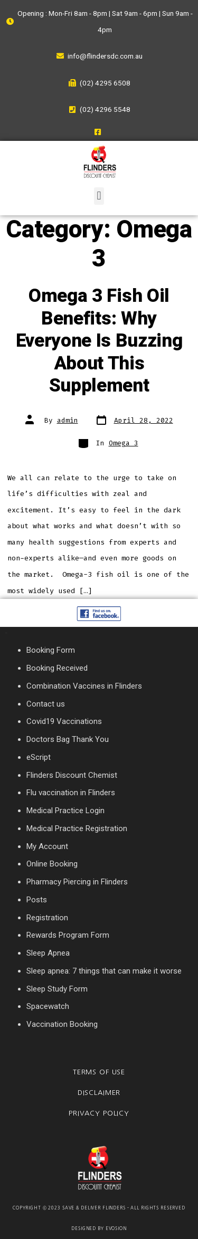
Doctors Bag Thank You (67, 739)
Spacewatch (47, 1006)
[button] (99, 196)
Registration (47, 917)
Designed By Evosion (99, 1228)
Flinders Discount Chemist (71, 775)
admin (67, 420)
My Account (47, 846)
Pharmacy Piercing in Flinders (77, 882)
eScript (38, 757)
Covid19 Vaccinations (64, 721)
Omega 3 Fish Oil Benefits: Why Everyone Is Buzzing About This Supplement (99, 340)
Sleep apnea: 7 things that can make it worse (104, 971)
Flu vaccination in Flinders (70, 792)
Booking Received (57, 668)
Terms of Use (99, 1072)
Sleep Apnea (48, 953)
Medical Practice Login (65, 810)
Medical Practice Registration (76, 828)
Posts (36, 899)
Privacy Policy (99, 1113)
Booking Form (50, 650)
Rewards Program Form (67, 935)
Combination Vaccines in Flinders (84, 686)
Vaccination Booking (62, 1024)
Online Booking (52, 864)
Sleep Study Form (57, 989)
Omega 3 (123, 443)
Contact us (45, 704)
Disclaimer (99, 1092)
